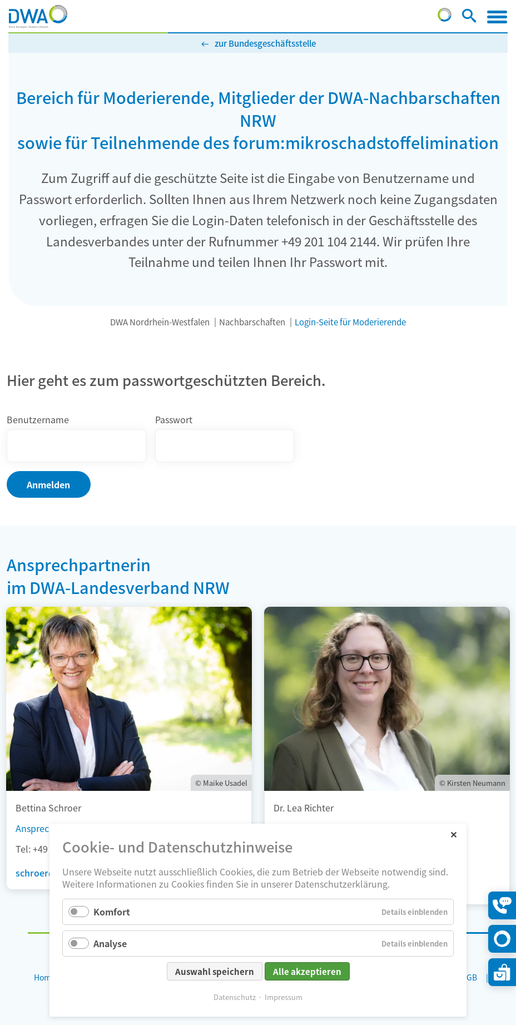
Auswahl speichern (214, 971)
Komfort (111, 911)
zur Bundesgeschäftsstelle (265, 43)
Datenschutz (235, 997)
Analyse (110, 943)
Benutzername (38, 419)
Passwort (173, 419)
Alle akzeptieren (307, 971)
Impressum (283, 997)
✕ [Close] (453, 834)
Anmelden (48, 484)
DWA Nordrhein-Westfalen (160, 322)
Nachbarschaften (252, 322)
